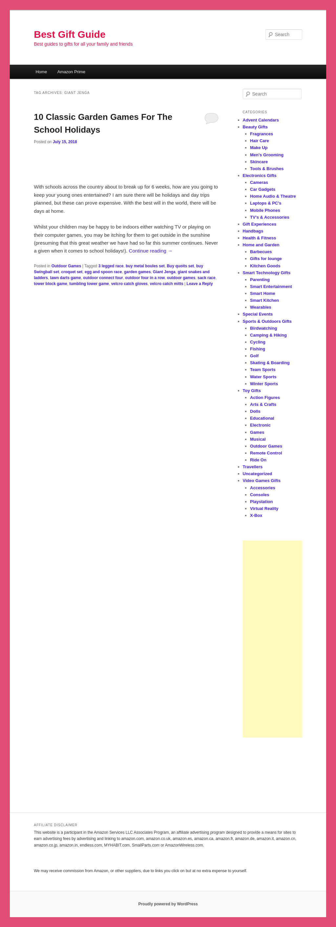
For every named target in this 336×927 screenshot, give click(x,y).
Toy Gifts (252, 390)
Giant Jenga (164, 272)
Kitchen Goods (265, 265)
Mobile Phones (265, 210)
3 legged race (111, 266)
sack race (207, 278)
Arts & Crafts (263, 404)
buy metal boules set (145, 266)
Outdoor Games (66, 266)
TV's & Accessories (269, 217)
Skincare (259, 161)
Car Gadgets (262, 189)
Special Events (258, 314)
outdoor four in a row (145, 278)
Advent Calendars (261, 120)
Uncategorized (257, 473)
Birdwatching (263, 328)
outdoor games (181, 278)
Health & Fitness (259, 237)
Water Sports (263, 376)
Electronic (260, 425)
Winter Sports (264, 383)
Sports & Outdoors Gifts (267, 321)
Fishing (257, 348)
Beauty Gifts (255, 126)
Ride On (258, 459)
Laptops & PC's (266, 203)
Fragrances (261, 133)
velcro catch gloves (129, 283)
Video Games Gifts (262, 480)
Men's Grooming (267, 154)
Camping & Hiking (268, 335)
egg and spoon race (103, 272)
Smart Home (262, 293)
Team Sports (263, 369)
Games (257, 432)
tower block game (50, 283)
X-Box (256, 515)
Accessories (262, 487)
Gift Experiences (260, 224)
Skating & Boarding (270, 362)
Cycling (257, 342)
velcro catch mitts (166, 283)
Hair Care (259, 140)
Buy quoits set (180, 266)
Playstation (261, 501)
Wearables (260, 307)
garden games (137, 272)
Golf (254, 355)
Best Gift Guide (69, 34)
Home (41, 71)
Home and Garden (261, 244)
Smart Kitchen (264, 300)
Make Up (258, 147)
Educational (262, 418)
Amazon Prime (71, 71)
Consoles (259, 494)
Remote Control (266, 453)
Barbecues (261, 251)
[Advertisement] (272, 639)
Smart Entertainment (271, 286)
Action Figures (265, 397)
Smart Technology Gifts (267, 272)
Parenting (260, 279)
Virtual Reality (264, 508)
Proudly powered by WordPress (168, 904)
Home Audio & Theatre (273, 196)
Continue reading (151, 251)
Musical (258, 439)
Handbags (253, 231)
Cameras (259, 182)
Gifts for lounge (266, 258)
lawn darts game (65, 278)
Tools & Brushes (267, 168)
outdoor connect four (103, 278)
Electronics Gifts (260, 175)
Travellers (253, 466)
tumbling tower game (89, 283)
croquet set (72, 272)
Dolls (255, 411)
